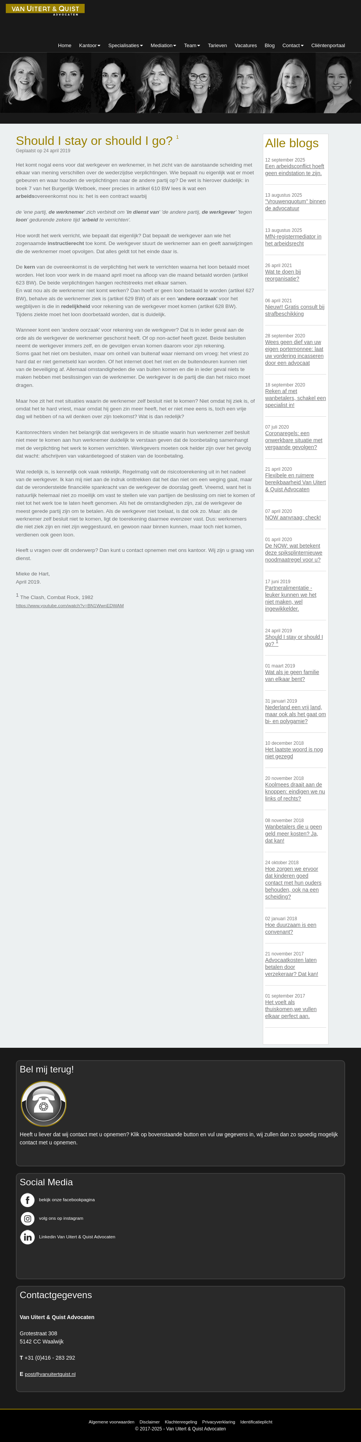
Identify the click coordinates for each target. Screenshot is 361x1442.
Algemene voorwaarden (111, 1422)
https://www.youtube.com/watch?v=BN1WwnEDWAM (70, 605)
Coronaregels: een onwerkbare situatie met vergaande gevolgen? (293, 440)
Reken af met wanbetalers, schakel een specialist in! (295, 398)
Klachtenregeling (181, 1422)
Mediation (163, 45)
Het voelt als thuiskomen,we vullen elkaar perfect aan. (291, 1009)
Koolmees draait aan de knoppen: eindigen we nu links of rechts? (295, 791)
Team (192, 45)
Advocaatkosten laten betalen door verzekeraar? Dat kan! (291, 967)
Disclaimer (150, 1422)
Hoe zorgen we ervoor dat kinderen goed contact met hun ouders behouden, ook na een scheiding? (293, 883)
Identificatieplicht (256, 1422)
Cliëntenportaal (328, 45)
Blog (270, 45)
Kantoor (90, 45)
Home (65, 45)
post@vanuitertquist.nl (50, 1374)
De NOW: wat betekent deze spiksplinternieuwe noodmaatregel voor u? (293, 553)
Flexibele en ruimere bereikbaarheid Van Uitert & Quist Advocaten (295, 482)
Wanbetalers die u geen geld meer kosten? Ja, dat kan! (293, 834)
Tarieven (217, 45)
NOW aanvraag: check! (293, 517)
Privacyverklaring (218, 1422)
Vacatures (246, 45)
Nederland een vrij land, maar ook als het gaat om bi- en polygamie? (295, 714)
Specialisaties (125, 45)
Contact (293, 45)
